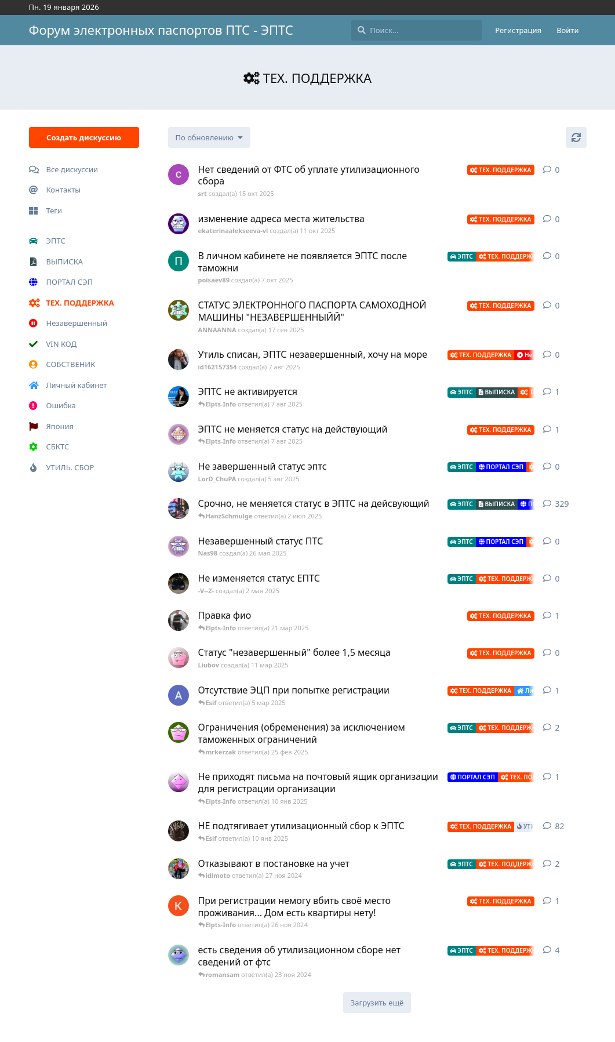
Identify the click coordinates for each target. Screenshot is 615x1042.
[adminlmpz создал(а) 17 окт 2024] (178, 781)
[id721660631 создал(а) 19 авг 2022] (178, 830)
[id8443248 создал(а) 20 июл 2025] (178, 396)
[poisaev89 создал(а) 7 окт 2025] (178, 260)
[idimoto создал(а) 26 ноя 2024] (178, 868)
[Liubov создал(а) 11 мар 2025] (178, 657)
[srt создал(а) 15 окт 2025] (178, 174)
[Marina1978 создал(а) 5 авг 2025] (178, 434)
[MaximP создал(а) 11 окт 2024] (178, 955)
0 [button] (557, 169)
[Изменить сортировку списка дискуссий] (209, 137)
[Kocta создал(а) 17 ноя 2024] (178, 905)
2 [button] (557, 727)
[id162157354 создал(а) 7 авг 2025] (178, 359)
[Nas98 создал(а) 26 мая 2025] (178, 546)
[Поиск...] (416, 30)
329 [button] (562, 503)
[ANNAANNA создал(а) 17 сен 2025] (178, 310)
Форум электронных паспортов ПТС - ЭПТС (161, 29)
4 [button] (557, 950)
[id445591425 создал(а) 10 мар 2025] (178, 620)
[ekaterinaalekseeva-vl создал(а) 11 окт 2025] (178, 223)
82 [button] (560, 826)
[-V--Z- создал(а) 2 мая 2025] (178, 583)
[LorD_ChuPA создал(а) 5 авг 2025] (178, 471)
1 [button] (557, 391)
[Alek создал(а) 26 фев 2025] (178, 695)
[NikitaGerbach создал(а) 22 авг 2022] (178, 508)
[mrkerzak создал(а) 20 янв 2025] (178, 732)
